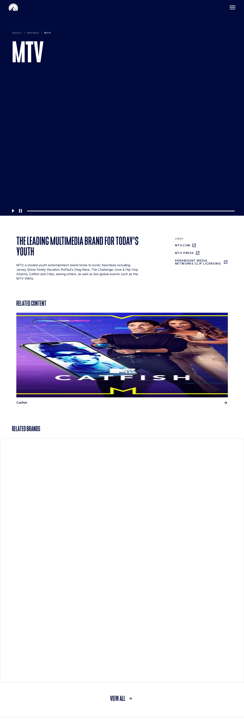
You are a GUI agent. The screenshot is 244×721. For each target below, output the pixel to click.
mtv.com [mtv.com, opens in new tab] (185, 247)
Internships (112, 650)
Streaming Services (208, 620)
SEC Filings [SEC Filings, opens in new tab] (158, 652)
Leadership (24, 642)
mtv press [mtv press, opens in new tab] (187, 254)
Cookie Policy (191, 711)
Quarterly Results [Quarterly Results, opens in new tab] (161, 629)
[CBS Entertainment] (152, 548)
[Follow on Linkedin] (187, 701)
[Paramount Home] (16, 7)
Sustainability (26, 676)
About (17, 52)
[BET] (213, 548)
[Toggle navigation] (229, 7)
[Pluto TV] (91, 548)
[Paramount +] (30, 548)
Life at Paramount (117, 635)
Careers (110, 620)
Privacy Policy (148, 711)
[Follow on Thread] (216, 701)
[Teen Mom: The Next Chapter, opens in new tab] (203, 448)
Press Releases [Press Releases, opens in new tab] (161, 660)
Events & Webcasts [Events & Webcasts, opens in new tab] (163, 642)
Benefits (110, 627)
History (21, 657)
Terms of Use (126, 711)
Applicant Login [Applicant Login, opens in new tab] (117, 657)
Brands (33, 52)
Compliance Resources (24, 666)
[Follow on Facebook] (206, 701)
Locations (111, 642)
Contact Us (169, 711)
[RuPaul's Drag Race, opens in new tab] (40, 446)
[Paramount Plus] (198, 630)
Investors (155, 620)
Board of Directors (29, 650)
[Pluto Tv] (213, 630)
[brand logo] (63, 702)
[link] (122, 588)
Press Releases (71, 627)
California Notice (216, 711)
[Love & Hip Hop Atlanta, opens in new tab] (149, 356)
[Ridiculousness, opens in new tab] (203, 356)
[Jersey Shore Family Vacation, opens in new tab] (94, 358)
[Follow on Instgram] (196, 701)
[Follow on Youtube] (225, 701)
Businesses (24, 635)
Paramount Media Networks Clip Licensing (201, 264)
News (64, 620)
